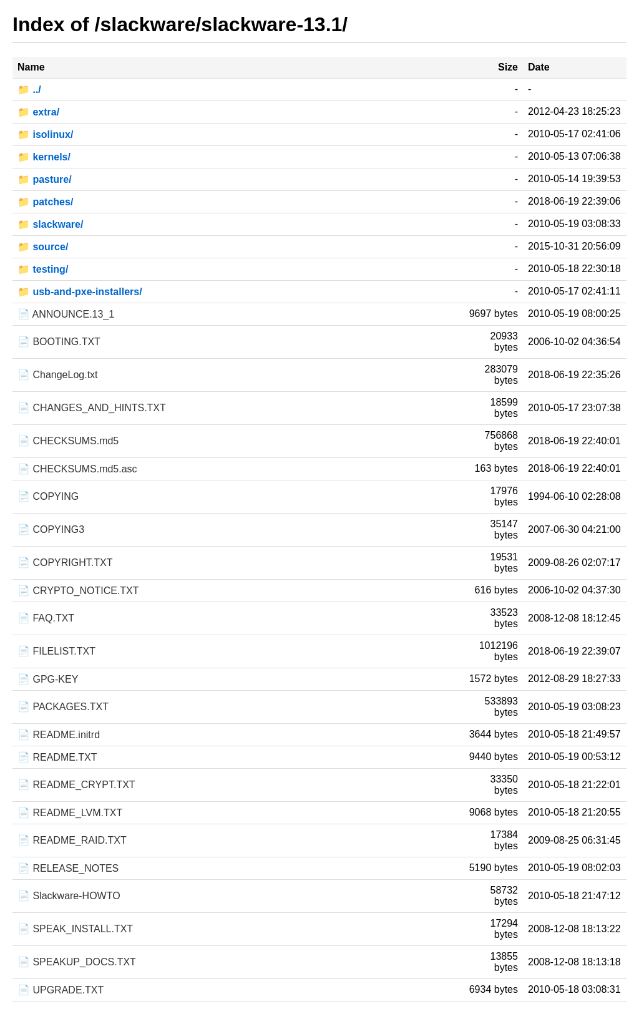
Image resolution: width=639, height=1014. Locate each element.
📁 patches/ (45, 202)
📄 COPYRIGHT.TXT (64, 562)
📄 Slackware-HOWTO (68, 895)
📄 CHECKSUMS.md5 (68, 441)
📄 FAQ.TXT (45, 618)
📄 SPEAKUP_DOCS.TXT (76, 962)
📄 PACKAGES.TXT (63, 706)
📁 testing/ (42, 269)
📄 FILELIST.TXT (56, 651)
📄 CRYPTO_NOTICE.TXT (78, 590)
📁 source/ (42, 246)
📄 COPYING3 (50, 529)
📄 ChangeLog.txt (57, 374)
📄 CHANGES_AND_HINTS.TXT (91, 407)
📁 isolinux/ (45, 134)
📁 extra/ (38, 112)
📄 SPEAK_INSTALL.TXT (75, 929)
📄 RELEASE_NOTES (68, 868)
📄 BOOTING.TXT (58, 341)
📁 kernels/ (44, 157)
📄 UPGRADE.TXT (60, 990)
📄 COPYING (48, 496)
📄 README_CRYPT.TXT (76, 784)
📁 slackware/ (50, 224)
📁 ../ (29, 89)
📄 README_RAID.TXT (72, 840)
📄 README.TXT (57, 757)
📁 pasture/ (44, 179)
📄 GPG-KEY (47, 679)
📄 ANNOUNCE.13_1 (65, 314)
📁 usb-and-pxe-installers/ (79, 291)
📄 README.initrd (58, 734)
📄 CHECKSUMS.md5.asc (77, 469)
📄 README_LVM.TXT (69, 812)
